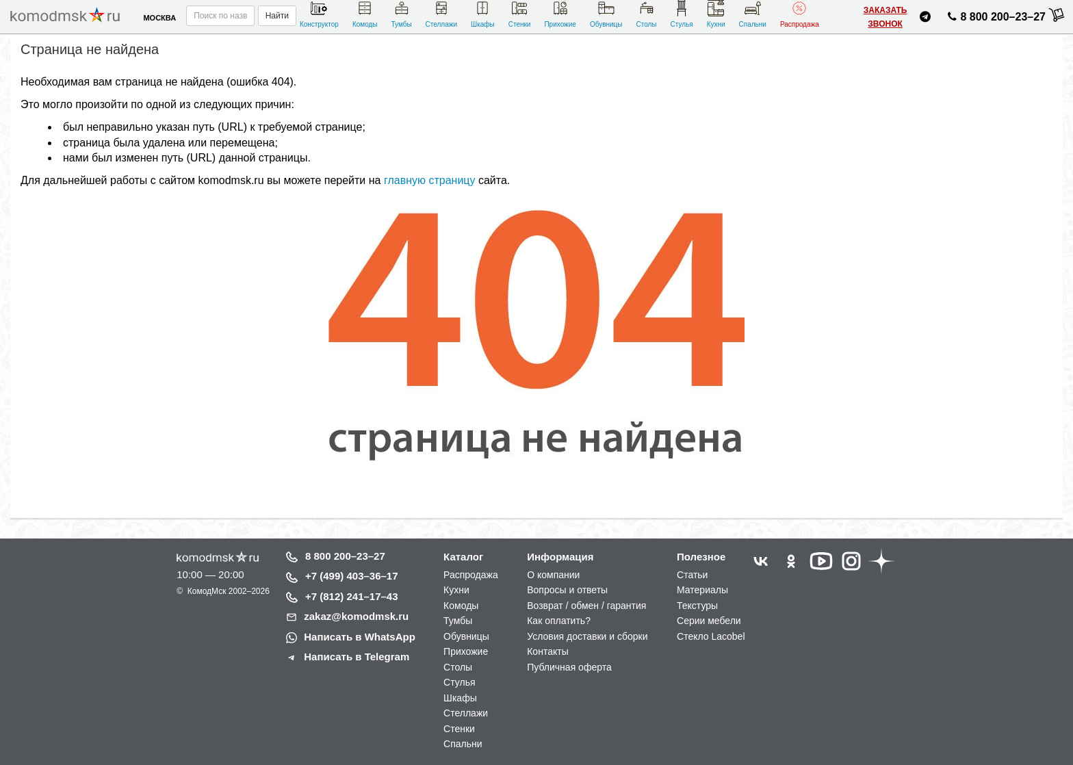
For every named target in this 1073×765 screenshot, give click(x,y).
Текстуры (697, 605)
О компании (553, 574)
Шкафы (483, 14)
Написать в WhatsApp (359, 637)
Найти (277, 16)
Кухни (716, 14)
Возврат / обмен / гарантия (586, 605)
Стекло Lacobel (711, 636)
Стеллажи (441, 14)
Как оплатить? (559, 620)
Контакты (547, 651)
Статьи (692, 574)
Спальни (752, 14)
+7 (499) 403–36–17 (351, 576)
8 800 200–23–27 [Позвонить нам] (995, 19)
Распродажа (799, 14)
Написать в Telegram (356, 656)
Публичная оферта (569, 667)
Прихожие (560, 14)
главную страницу (430, 180)
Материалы (702, 589)
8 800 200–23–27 (345, 556)
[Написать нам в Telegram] (925, 19)
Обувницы (606, 14)
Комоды (365, 14)
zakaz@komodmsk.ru (356, 616)
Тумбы (401, 14)
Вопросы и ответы (567, 589)
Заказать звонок (885, 17)
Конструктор (319, 14)
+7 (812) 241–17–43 (351, 596)
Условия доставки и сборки (587, 636)
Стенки (519, 14)
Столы (646, 14)
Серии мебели (709, 620)
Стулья (682, 14)
